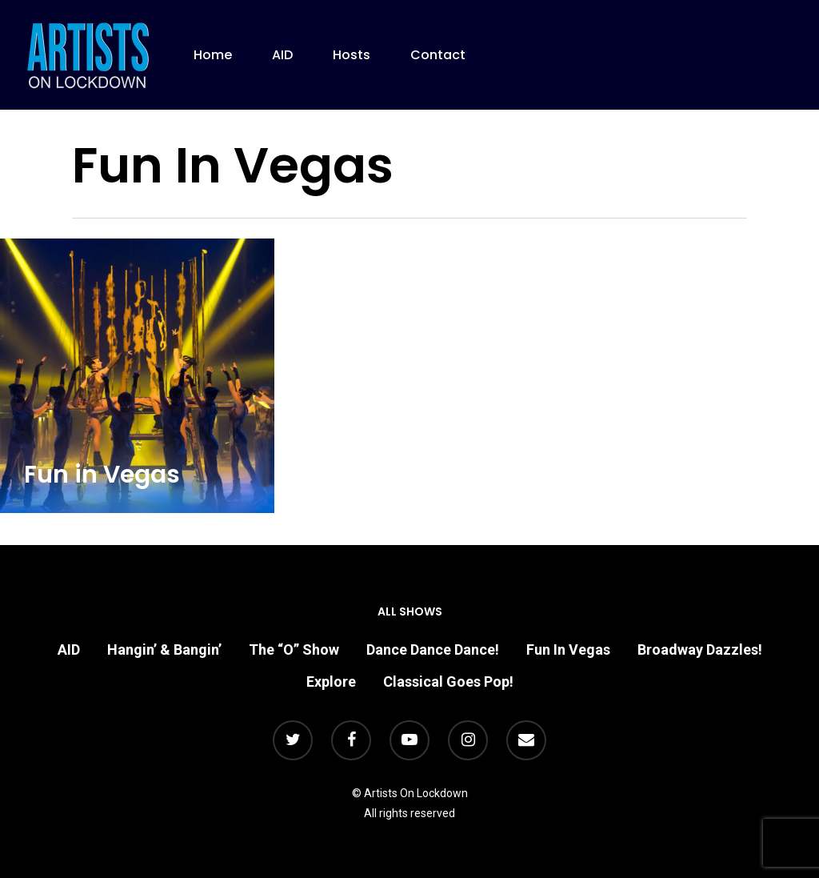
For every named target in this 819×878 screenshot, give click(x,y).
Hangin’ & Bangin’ (164, 649)
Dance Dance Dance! (432, 649)
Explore (331, 681)
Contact (437, 55)
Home (213, 55)
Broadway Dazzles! (699, 649)
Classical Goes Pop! (448, 681)
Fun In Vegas (568, 649)
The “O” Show (294, 649)
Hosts (351, 55)
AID (282, 55)
